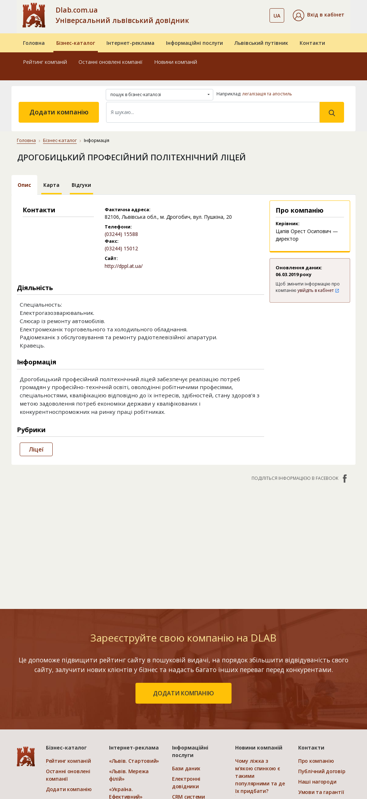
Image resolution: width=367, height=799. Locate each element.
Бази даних (186, 768)
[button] (318, 15)
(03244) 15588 (121, 234)
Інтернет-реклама (130, 42)
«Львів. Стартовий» (134, 760)
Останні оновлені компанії (110, 61)
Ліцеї (36, 449)
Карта (51, 184)
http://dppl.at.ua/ (124, 266)
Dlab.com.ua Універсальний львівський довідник (122, 15)
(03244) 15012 (121, 248)
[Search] (213, 112)
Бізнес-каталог (75, 42)
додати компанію (183, 693)
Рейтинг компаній (45, 61)
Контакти (312, 42)
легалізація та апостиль (267, 94)
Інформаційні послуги (194, 42)
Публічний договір (321, 771)
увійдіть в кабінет (318, 290)
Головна (34, 42)
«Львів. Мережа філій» (129, 775)
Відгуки (81, 184)
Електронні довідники (186, 782)
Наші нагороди (317, 781)
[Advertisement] (183, 541)
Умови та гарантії (321, 792)
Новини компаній (175, 61)
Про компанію (316, 760)
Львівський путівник (261, 42)
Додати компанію (59, 112)
